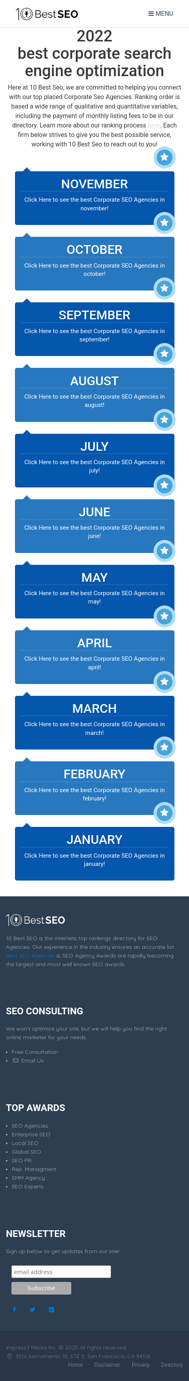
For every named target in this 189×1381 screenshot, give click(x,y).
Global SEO (26, 1151)
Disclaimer (107, 1365)
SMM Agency (28, 1177)
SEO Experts (28, 1186)
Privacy (141, 1365)
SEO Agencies (30, 1125)
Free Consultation (35, 1051)
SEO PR (22, 1160)
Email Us (28, 1060)
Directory (172, 1365)
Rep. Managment (34, 1169)
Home (75, 1365)
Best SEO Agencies (30, 955)
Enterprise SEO (31, 1134)
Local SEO (25, 1143)
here (154, 125)
